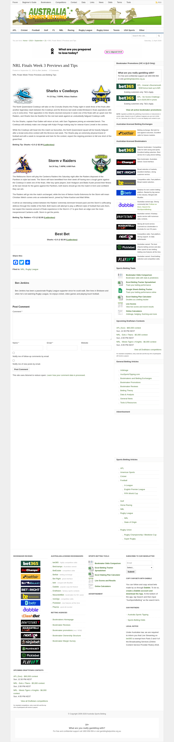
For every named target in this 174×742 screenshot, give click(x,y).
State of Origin (130, 522)
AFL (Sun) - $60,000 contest (128, 328)
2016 (31, 40)
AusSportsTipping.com (130, 374)
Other (141, 30)
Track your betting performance (138, 285)
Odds (110, 2)
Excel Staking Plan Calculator (138, 297)
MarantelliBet (58, 595)
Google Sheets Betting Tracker (139, 289)
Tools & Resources (128, 402)
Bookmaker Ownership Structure (67, 635)
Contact (74, 2)
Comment (17, 311)
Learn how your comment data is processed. (66, 375)
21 (45, 40)
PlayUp (56, 607)
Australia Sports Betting (96, 714)
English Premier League (134, 489)
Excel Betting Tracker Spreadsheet (141, 282)
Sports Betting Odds (136, 620)
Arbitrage (124, 370)
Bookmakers (46, 2)
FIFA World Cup (131, 493)
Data (83, 2)
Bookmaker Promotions (130, 382)
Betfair (55, 574)
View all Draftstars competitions (147, 349)
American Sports (127, 472)
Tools (129, 2)
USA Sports (129, 30)
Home (25, 40)
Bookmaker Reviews (129, 386)
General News (126, 398)
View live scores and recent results (140, 307)
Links (92, 2)
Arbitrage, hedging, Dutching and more (141, 314)
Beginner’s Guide (29, 2)
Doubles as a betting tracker (137, 300)
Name (16, 343)
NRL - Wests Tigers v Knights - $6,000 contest (136, 342)
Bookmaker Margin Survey (64, 641)
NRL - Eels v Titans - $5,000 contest (132, 335)
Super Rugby (130, 539)
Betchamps (57, 566)
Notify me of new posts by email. (27, 364)
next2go (56, 599)
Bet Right (57, 579)
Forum (15, 2)
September (39, 40)
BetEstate (57, 570)
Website (84, 343)
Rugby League (85, 30)
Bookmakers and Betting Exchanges (136, 378)
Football (36, 30)
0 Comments (54, 70)
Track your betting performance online (141, 292)
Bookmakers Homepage (63, 619)
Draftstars (57, 591)
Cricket (24, 30)
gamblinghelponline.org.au (134, 79)
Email (50, 343)
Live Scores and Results (105, 581)
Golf (46, 30)
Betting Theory (126, 390)
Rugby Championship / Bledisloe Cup (140, 535)
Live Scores (131, 304)
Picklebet (57, 603)
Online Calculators (134, 311)
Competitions (61, 2)
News (101, 2)
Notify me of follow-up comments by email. (31, 356)
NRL (22, 269)
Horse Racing (126, 505)
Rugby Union (103, 30)
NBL (61, 30)
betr (54, 583)
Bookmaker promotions (63, 630)
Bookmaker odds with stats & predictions (142, 278)
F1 (53, 30)
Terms (119, 2)
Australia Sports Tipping (138, 614)
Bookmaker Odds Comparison (139, 275)
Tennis (116, 30)
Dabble (56, 587)
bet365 (56, 562)
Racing (71, 30)
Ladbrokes (49, 145)
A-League (128, 485)
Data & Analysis (127, 394)
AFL (14, 30)
